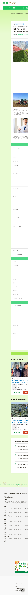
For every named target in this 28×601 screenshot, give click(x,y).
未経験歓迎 (20, 34)
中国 (5, 528)
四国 (5, 532)
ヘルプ (16, 586)
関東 (5, 511)
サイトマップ (18, 588)
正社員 (15, 34)
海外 (5, 541)
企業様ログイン (18, 590)
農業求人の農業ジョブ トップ (17, 13)
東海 (5, 519)
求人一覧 (12, 8)
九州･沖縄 (6, 536)
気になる (18, 392)
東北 (5, 506)
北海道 (5, 499)
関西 (5, 524)
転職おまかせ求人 (18, 24)
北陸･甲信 (6, 515)
